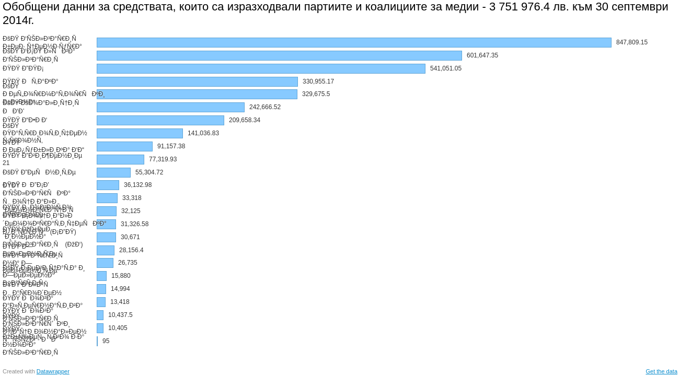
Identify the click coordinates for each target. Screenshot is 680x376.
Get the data (661, 371)
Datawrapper (53, 371)
